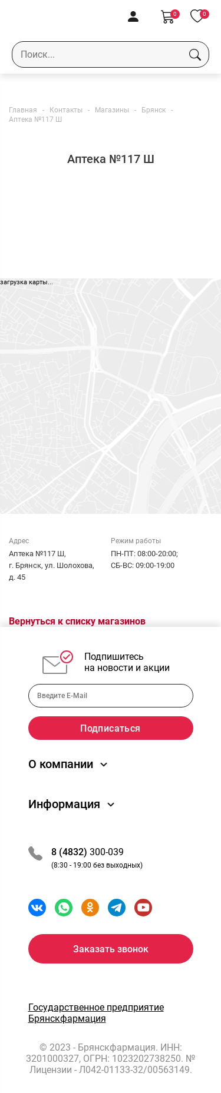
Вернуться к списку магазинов (77, 621)
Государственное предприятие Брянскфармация (96, 1013)
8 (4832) (70, 852)
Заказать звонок (111, 949)
